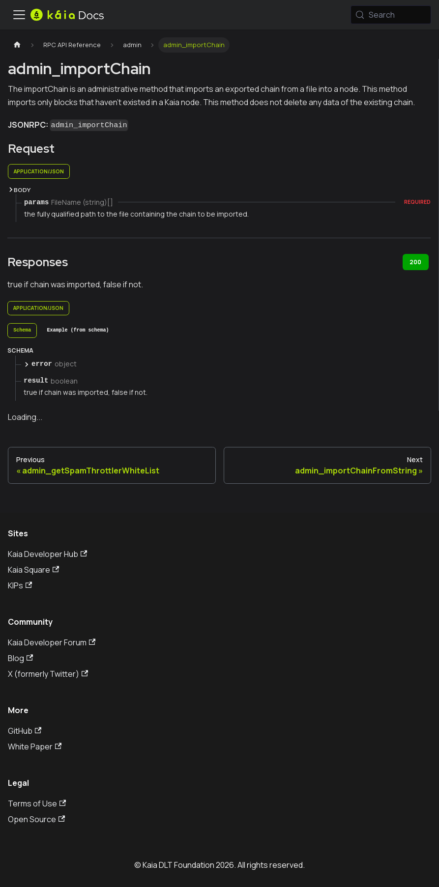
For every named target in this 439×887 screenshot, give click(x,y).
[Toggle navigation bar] (19, 14)
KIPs (20, 585)
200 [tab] (415, 262)
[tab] (22, 330)
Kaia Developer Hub (47, 554)
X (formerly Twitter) (48, 673)
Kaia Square (33, 569)
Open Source (36, 819)
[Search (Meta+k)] (391, 14)
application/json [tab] (39, 171)
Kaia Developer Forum (51, 642)
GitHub (24, 730)
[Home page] (17, 45)
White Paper (34, 746)
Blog (20, 658)
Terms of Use (37, 803)
